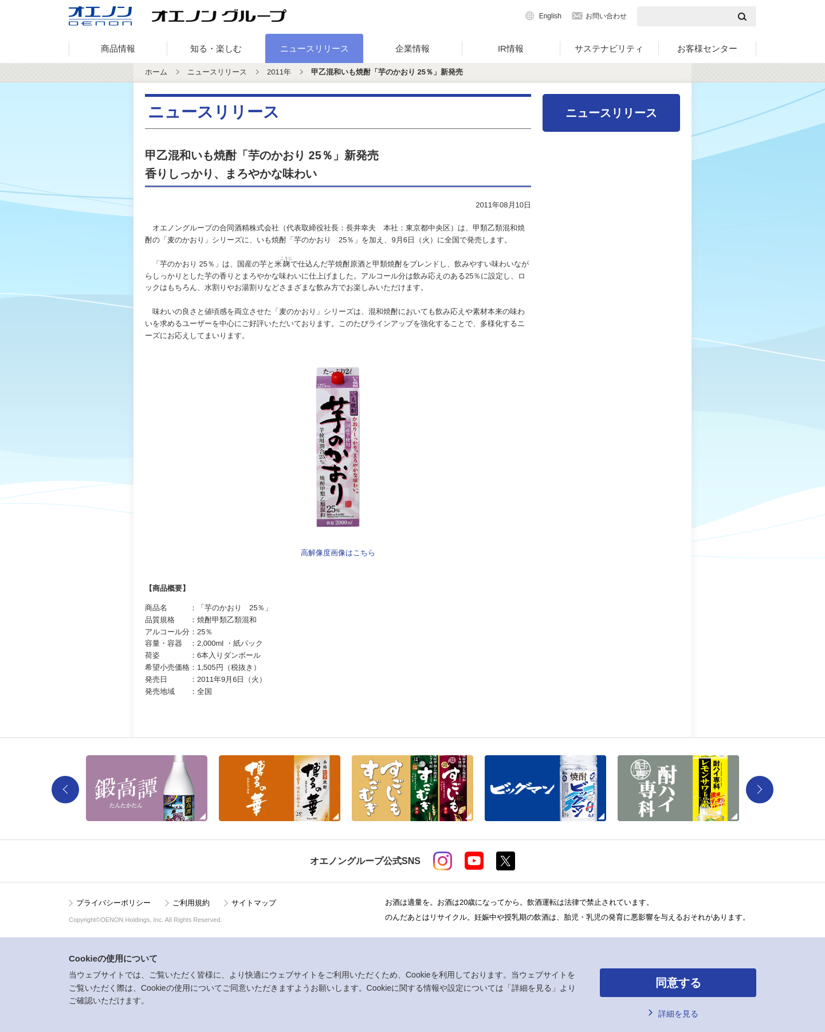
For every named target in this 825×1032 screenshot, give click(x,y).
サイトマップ (253, 902)
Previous (65, 789)
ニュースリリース (314, 48)
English (550, 16)
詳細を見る (678, 1013)
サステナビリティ (609, 48)
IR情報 (511, 48)
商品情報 (118, 48)
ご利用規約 (191, 902)
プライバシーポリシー (113, 902)
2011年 (279, 72)
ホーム (156, 72)
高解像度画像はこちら (338, 552)
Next (759, 789)
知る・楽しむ (216, 48)
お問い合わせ (606, 16)
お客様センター (707, 48)
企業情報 (412, 48)
